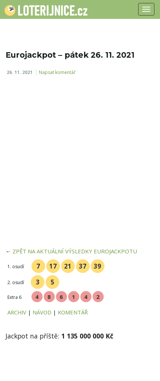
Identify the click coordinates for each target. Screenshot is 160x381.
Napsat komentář (57, 72)
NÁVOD (42, 312)
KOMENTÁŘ (73, 312)
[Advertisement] (80, 164)
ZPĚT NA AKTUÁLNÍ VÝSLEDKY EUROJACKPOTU (75, 251)
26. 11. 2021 (20, 72)
